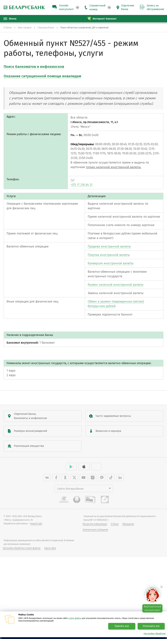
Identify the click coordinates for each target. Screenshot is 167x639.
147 (73, 191)
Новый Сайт (36, 572)
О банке (115, 573)
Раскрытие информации (95, 573)
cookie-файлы (74, 618)
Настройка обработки (155, 634)
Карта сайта (50, 597)
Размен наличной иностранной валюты (119, 319)
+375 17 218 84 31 (83, 197)
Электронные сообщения (95, 578)
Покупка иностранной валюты (111, 286)
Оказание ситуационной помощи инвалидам (42, 76)
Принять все (122, 626)
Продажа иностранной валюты (112, 277)
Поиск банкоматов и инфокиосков (34, 66)
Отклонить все (151, 626)
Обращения (128, 573)
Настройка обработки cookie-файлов (22, 597)
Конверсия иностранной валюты (113, 295)
